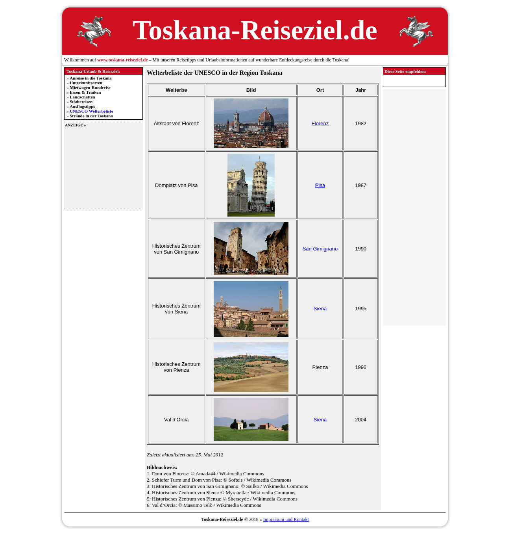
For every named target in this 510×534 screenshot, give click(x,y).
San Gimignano (320, 249)
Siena (320, 309)
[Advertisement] (103, 167)
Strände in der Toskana (91, 115)
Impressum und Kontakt (286, 519)
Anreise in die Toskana (90, 78)
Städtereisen (81, 101)
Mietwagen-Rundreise (90, 87)
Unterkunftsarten (86, 82)
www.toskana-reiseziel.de (122, 60)
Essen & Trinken (85, 92)
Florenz (320, 123)
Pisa (320, 185)
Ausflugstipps (82, 106)
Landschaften (82, 97)
